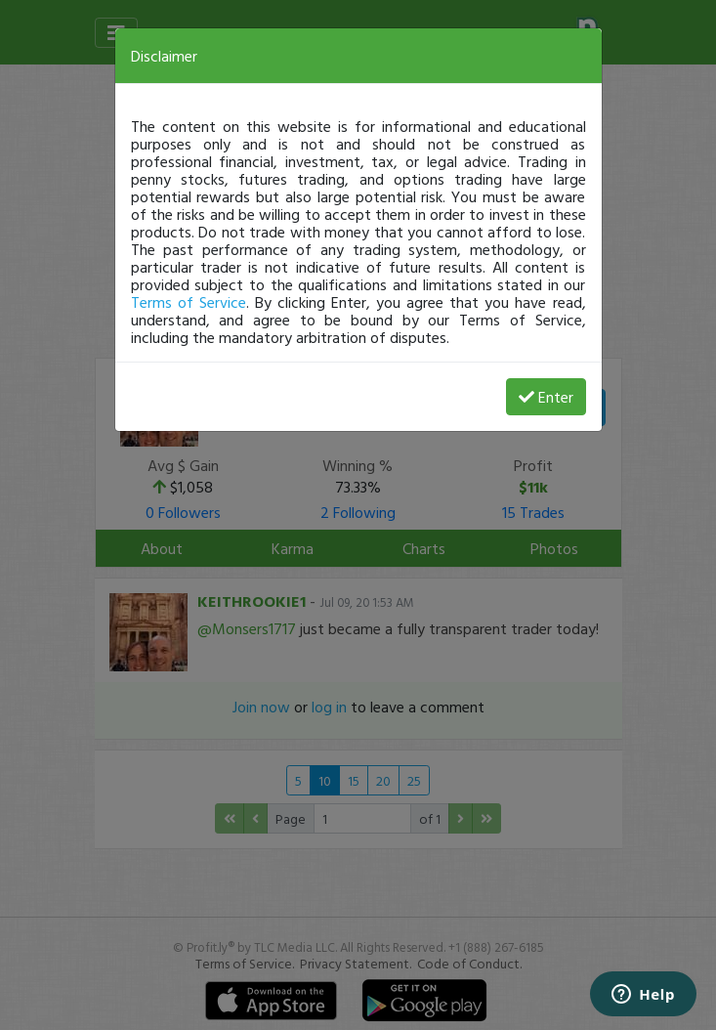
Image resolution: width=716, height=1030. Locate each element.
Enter (546, 396)
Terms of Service (188, 302)
